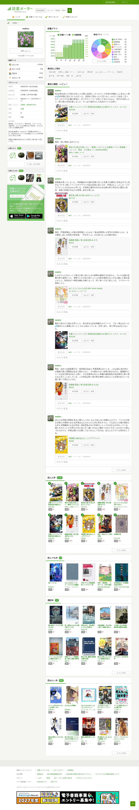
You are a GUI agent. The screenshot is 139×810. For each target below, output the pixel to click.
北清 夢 (50, 741)
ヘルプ (39, 778)
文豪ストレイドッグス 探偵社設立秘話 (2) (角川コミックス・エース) (97, 334)
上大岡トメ (117, 709)
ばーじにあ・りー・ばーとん (88, 709)
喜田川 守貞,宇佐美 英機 (121, 587)
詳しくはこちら (17, 196)
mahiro (58, 90)
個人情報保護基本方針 (54, 774)
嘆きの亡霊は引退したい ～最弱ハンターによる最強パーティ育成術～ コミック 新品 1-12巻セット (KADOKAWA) (99, 148)
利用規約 (70, 770)
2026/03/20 (86, 403)
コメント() (76, 125)
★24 (69, 307)
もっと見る (101, 61)
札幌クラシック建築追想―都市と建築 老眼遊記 (72, 658)
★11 (69, 165)
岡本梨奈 (67, 709)
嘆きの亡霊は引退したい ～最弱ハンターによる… (72, 504)
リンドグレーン (53, 661)
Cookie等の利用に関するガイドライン (79, 774)
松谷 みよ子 (101, 661)
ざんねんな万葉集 (70, 705)
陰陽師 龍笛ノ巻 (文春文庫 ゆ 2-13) (83, 385)
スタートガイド (58, 770)
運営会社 (40, 774)
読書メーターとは (43, 770)
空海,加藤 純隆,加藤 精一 (105, 587)
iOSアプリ (54, 782)
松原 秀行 (84, 661)
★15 (69, 125)
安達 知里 (52, 72)
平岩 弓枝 (68, 629)
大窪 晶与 (117, 741)
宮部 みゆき (101, 741)
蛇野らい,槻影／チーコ (66, 72)
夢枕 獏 (90, 72)
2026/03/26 (86, 352)
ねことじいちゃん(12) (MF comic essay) (85, 288)
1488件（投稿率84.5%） (29, 105)
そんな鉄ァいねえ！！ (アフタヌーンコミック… (104, 707)
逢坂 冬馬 (84, 629)
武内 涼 (84, 741)
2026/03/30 (86, 306)
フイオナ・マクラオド (71, 587)
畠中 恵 (51, 76)
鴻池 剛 (119, 72)
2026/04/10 (86, 165)
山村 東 (78, 76)
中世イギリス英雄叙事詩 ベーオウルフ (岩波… (88, 584)
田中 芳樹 (60, 76)
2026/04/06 (86, 215)
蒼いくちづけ (52, 583)
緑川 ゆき (81, 72)
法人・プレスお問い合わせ (63, 778)
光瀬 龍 (50, 629)
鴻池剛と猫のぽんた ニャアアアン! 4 (84, 438)
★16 (69, 259)
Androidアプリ (42, 782)
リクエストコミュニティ (84, 778)
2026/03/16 (86, 456)
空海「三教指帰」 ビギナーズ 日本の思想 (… (104, 584)
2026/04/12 (86, 125)
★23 (69, 215)
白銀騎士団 (117, 534)
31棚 (22, 109)
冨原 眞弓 (51, 709)
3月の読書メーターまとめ (26, 55)
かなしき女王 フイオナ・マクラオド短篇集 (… (71, 584)
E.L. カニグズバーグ (71, 741)
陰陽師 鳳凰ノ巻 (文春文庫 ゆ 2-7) (83, 240)
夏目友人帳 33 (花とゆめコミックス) (84, 195)
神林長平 (51, 587)
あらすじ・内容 (89, 114)
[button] (70, 10)
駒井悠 (100, 709)
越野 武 (67, 661)
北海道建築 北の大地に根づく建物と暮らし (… (104, 627)
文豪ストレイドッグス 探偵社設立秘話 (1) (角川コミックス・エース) (97, 107)
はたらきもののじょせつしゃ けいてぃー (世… (88, 707)
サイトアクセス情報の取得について (107, 774)
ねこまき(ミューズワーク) (104, 72)
